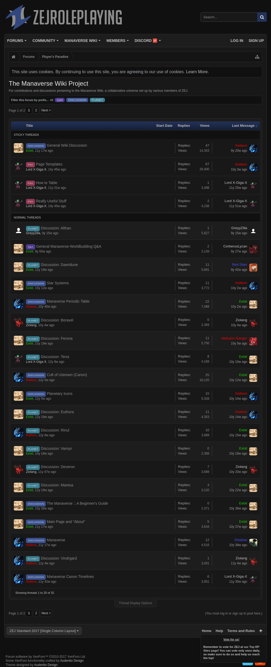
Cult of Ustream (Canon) (67, 375)
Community (43, 40)
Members (116, 40)
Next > (46, 110)
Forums (15, 40)
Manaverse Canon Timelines (70, 576)
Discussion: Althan (56, 228)
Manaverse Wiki (81, 40)
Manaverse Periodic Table (68, 301)
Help (219, 631)
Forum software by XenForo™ (46, 657)
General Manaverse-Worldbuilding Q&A (68, 246)
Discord (146, 40)
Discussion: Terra (55, 357)
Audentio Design (71, 660)
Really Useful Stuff (51, 201)
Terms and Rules (241, 631)
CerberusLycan (235, 246)
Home (206, 631)
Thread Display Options (135, 603)
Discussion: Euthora (57, 412)
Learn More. (197, 71)
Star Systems (58, 283)
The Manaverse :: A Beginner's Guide (77, 503)
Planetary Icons (60, 393)
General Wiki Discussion (67, 145)
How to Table (46, 183)
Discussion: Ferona (57, 338)
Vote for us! (231, 639)
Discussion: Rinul (55, 430)
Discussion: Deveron (58, 467)
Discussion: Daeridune (59, 265)
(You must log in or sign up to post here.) (233, 613)
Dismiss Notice (263, 638)
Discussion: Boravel (57, 320)
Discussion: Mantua (57, 485)
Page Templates (49, 164)
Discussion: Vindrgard (59, 558)
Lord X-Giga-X (36, 169)
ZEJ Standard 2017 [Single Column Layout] (43, 631)
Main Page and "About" (66, 522)
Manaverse (56, 540)
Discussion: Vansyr (56, 448)
